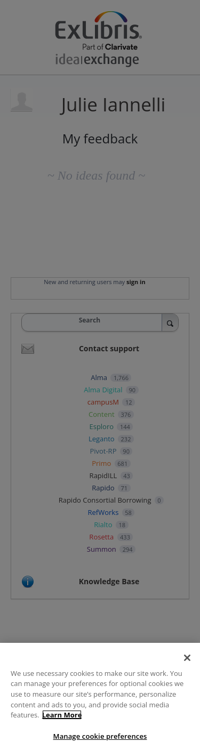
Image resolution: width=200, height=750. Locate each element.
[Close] (187, 664)
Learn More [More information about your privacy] (62, 722)
